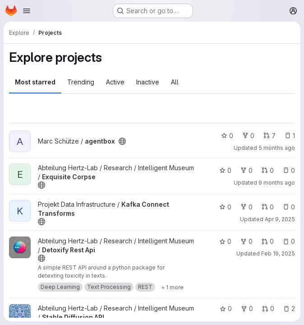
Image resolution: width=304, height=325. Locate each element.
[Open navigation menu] (26, 11)
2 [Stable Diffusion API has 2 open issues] (289, 308)
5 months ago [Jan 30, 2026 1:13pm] (276, 147)
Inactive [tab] (147, 82)
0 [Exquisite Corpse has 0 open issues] (289, 170)
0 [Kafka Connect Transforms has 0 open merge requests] (268, 207)
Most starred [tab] (35, 82)
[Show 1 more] (172, 287)
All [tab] (175, 82)
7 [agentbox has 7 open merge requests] (269, 135)
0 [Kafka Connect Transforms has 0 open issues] (289, 207)
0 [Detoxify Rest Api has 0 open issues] (289, 241)
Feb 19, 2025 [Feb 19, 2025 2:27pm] (278, 253)
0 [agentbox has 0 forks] (248, 135)
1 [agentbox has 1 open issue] (290, 135)
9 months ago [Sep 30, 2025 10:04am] (276, 182)
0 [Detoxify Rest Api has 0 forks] (246, 241)
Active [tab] (115, 82)
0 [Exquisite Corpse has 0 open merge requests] (268, 170)
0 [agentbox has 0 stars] (227, 135)
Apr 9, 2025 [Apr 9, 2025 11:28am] (280, 219)
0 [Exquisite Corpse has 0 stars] (225, 170)
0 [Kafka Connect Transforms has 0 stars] (225, 207)
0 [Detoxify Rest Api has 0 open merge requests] (268, 241)
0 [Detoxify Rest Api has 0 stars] (225, 241)
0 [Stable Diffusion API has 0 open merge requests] (268, 308)
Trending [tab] (80, 82)
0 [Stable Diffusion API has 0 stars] (226, 308)
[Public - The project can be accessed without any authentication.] (122, 141)
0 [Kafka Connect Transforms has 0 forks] (246, 207)
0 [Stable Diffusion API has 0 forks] (247, 308)
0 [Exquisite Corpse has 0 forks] (246, 170)
